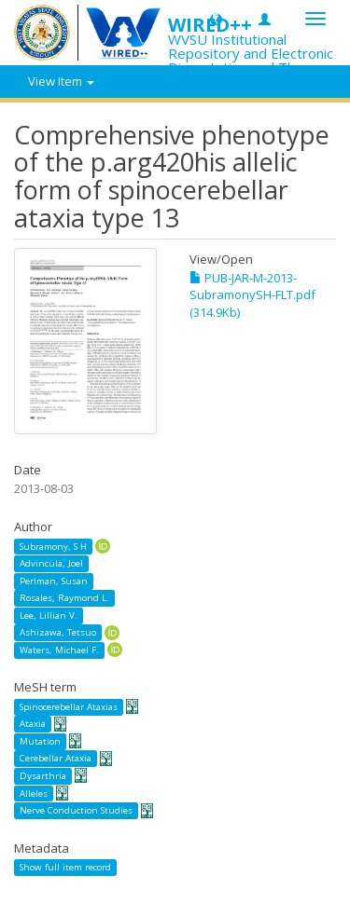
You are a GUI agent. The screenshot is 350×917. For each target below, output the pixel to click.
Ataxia (33, 724)
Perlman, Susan (54, 581)
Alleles (34, 793)
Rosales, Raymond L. (64, 598)
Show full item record (65, 867)
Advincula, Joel (51, 563)
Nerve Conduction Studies (76, 810)
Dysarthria (43, 776)
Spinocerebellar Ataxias (69, 707)
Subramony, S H (53, 546)
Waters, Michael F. (59, 650)
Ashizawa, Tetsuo (58, 632)
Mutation (40, 741)
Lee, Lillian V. (48, 615)
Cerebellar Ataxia (55, 758)
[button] (216, 18)
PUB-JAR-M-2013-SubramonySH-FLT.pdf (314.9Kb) (252, 295)
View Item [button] (61, 81)
